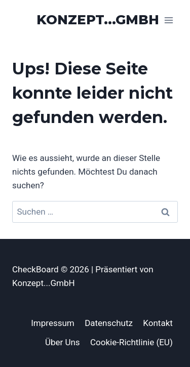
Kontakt (158, 323)
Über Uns (62, 342)
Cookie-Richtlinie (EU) (131, 342)
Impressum (52, 323)
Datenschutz (109, 323)
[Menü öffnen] (168, 20)
